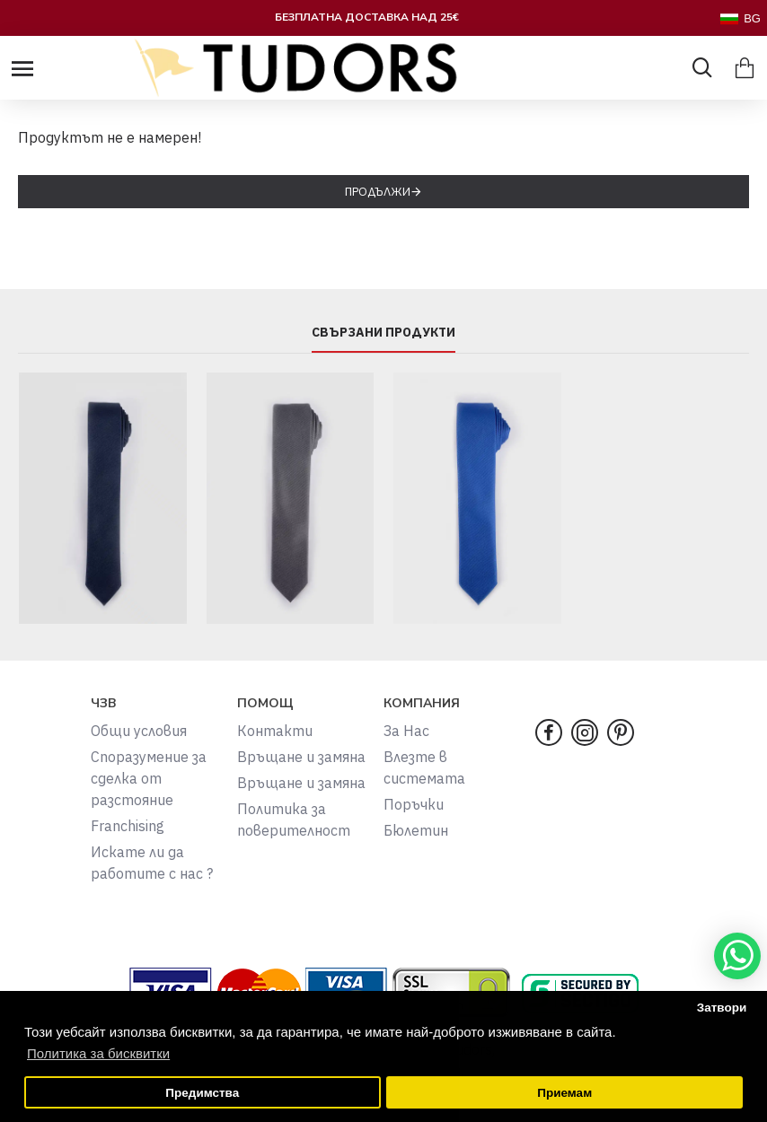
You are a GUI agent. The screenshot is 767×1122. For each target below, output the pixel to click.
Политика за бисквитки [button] (98, 1053)
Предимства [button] (202, 1093)
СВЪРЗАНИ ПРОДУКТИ (383, 332)
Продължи (377, 191)
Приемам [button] (564, 1093)
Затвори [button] (722, 1007)
